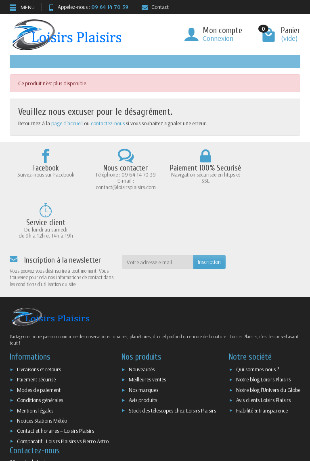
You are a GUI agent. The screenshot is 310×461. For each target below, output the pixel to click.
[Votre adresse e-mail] (157, 215)
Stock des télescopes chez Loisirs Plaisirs (172, 363)
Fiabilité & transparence (262, 363)
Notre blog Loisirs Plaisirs (263, 332)
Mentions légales (35, 363)
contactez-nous (108, 123)
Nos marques (143, 342)
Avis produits (143, 352)
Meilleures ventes (147, 332)
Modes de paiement (39, 342)
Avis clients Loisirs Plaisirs (263, 352)
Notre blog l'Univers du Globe (268, 342)
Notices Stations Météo (42, 373)
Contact (155, 7)
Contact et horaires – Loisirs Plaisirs (55, 383)
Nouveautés (142, 322)
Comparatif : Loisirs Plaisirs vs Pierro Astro (63, 394)
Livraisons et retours (39, 322)
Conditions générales (40, 352)
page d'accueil (67, 123)
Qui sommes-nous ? (257, 322)
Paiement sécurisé (36, 332)
